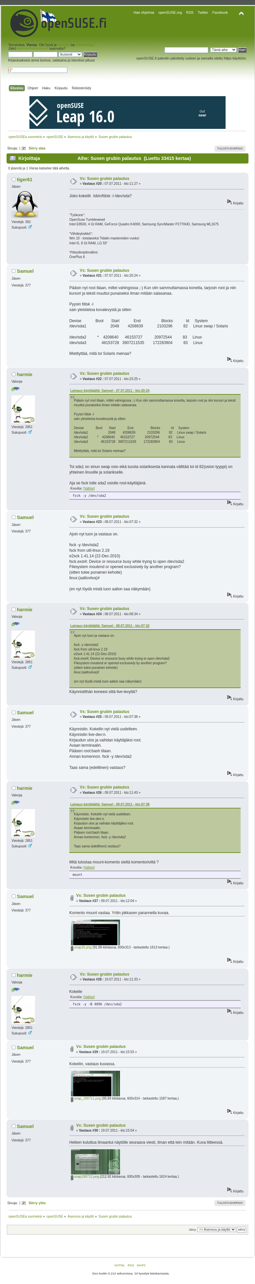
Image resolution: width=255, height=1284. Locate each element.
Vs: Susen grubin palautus (104, 178)
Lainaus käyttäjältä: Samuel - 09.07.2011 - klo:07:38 (109, 804)
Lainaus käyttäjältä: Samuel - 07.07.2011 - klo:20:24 (109, 390)
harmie (24, 374)
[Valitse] (89, 488)
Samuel (25, 271)
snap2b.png (81, 947)
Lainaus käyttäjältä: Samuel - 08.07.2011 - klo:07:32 (109, 626)
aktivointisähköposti (32, 48)
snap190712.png (85, 1176)
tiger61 (24, 179)
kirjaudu (64, 45)
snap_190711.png (86, 1098)
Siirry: (192, 1229)
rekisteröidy (84, 45)
